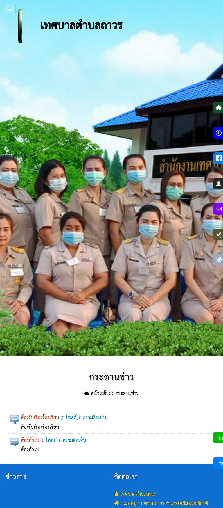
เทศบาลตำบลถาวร (62, 26)
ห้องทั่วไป (30, 440)
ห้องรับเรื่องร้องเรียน (40, 417)
